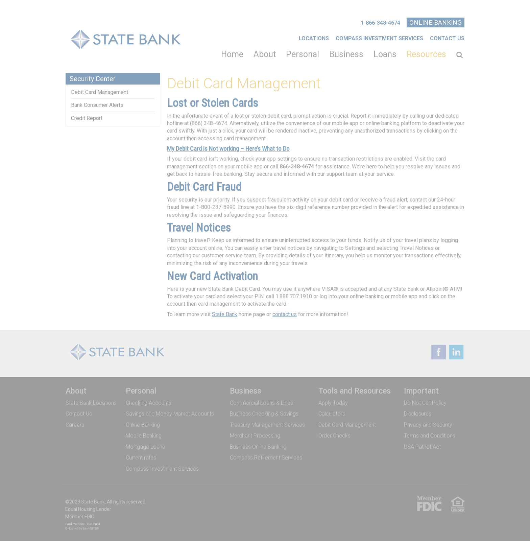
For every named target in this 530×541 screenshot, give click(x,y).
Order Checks (334, 434)
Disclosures (417, 412)
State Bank (224, 314)
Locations (314, 38)
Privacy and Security (428, 423)
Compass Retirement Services (266, 456)
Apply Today (333, 401)
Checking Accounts (148, 401)
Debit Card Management (99, 92)
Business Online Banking (258, 445)
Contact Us (447, 38)
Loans (385, 54)
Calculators (331, 412)
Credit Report (86, 118)
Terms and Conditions (429, 434)
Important (421, 389)
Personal (302, 54)
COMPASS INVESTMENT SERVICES (379, 38)
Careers (75, 423)
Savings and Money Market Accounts (170, 412)
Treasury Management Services (267, 423)
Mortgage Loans (145, 445)
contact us (284, 314)
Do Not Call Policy (425, 401)
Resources (426, 54)
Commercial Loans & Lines (261, 401)
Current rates (141, 456)
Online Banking (435, 22)
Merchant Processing (255, 434)
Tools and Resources (354, 389)
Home (232, 54)
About (265, 54)
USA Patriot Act (422, 445)
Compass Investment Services (162, 467)
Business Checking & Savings (264, 412)
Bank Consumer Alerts (97, 105)
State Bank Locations (91, 401)
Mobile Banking (144, 434)
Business (346, 54)
